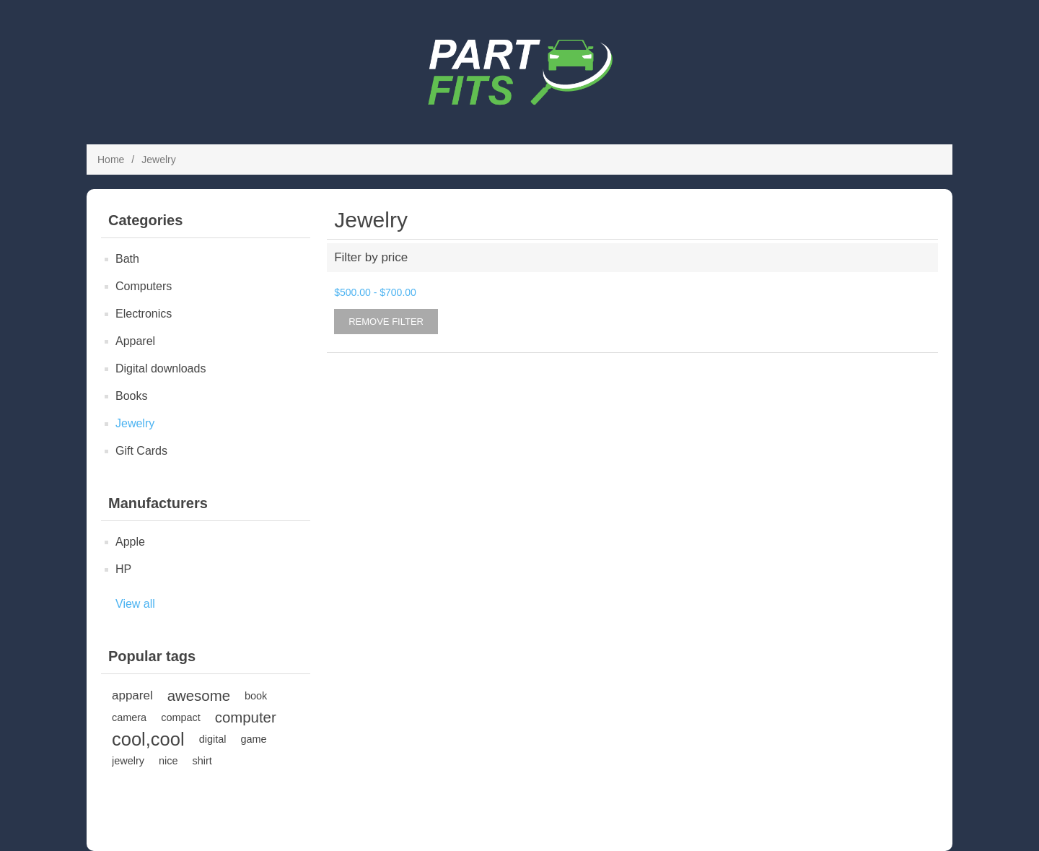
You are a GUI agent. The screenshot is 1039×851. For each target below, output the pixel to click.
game (253, 739)
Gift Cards (141, 451)
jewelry (128, 761)
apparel (132, 695)
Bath (127, 259)
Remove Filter (386, 321)
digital (213, 739)
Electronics (143, 313)
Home (110, 159)
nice (168, 761)
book (256, 696)
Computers (143, 286)
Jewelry (134, 423)
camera (129, 717)
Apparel (135, 341)
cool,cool (148, 739)
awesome (198, 696)
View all (135, 604)
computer (245, 717)
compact (181, 717)
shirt (201, 761)
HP (123, 569)
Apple (130, 542)
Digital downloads (160, 368)
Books (131, 396)
